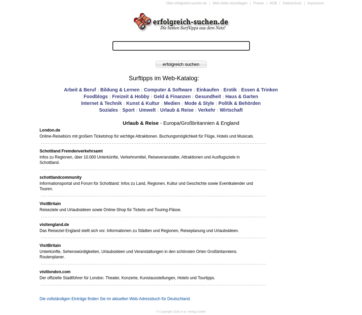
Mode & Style (199, 103)
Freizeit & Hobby (130, 96)
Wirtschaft (231, 110)
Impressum (315, 3)
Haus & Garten (241, 96)
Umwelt (147, 110)
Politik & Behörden (240, 103)
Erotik (230, 89)
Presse (258, 3)
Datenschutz (292, 3)
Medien (172, 103)
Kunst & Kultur (143, 103)
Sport (128, 110)
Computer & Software (168, 89)
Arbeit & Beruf (80, 89)
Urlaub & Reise (177, 110)
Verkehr (206, 110)
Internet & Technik (101, 103)
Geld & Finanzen (172, 96)
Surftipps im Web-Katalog (163, 78)
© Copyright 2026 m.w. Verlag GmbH (181, 311)
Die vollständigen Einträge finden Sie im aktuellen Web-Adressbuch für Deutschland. (115, 298)
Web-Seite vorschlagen (230, 3)
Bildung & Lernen (120, 89)
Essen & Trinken (259, 89)
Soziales (108, 110)
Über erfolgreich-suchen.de (186, 3)
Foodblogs (96, 96)
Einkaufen (208, 89)
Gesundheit (208, 96)
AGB (273, 3)
